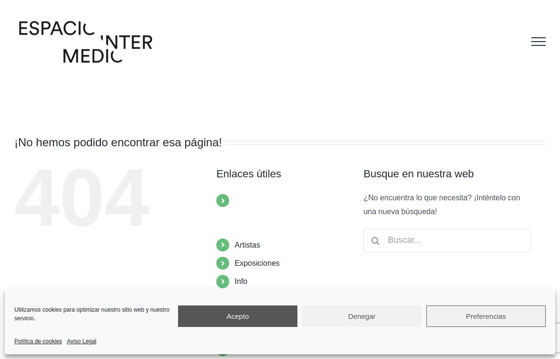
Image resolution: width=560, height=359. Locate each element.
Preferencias (486, 316)
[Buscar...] (447, 240)
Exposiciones (257, 263)
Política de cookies (38, 341)
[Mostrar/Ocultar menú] (538, 41)
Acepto (238, 316)
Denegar (362, 316)
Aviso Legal (81, 341)
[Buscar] (375, 240)
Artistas (247, 245)
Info (241, 281)
